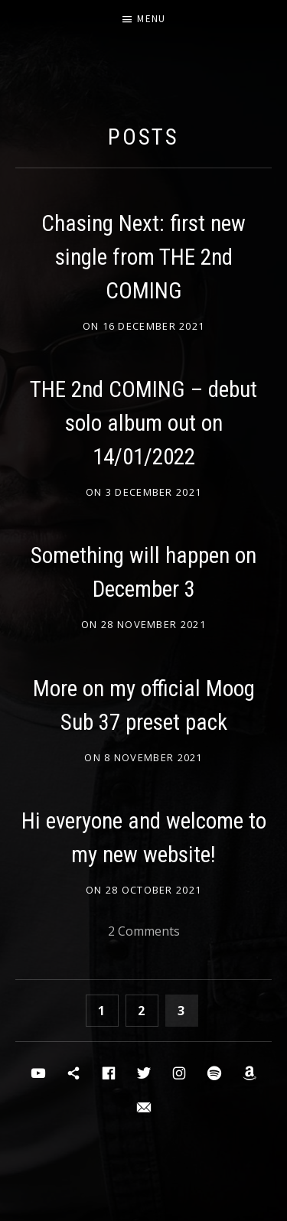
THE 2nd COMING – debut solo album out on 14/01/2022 (143, 423)
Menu (151, 18)
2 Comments (144, 931)
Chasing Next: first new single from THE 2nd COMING (143, 257)
